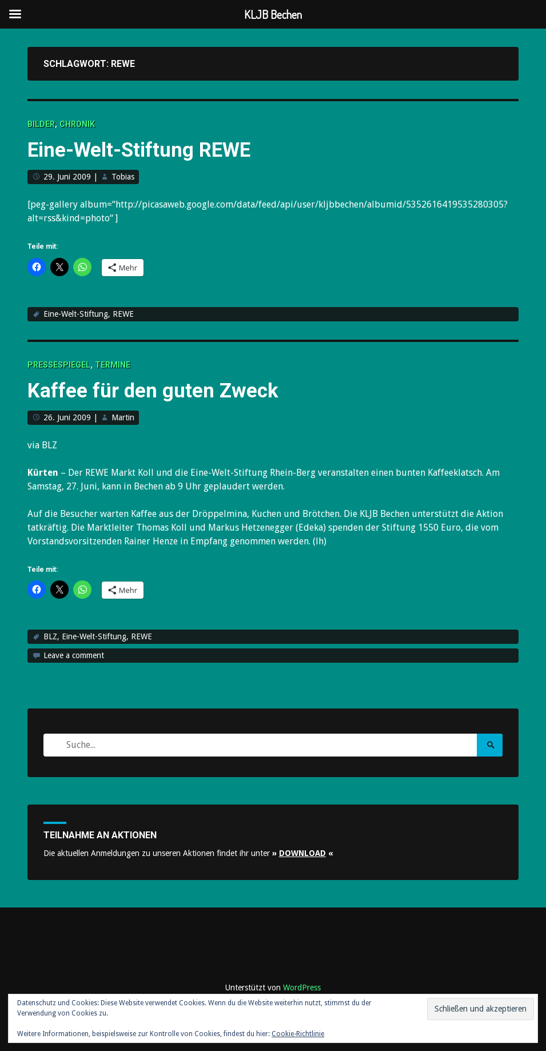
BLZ (50, 636)
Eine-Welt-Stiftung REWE (154, 149)
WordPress (302, 987)
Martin (122, 417)
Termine (112, 364)
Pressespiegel (58, 364)
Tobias (122, 176)
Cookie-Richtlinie (298, 1034)
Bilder (41, 124)
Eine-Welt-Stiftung (75, 314)
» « (302, 853)
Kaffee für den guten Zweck (168, 389)
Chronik (77, 124)
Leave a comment (73, 655)
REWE (123, 314)
